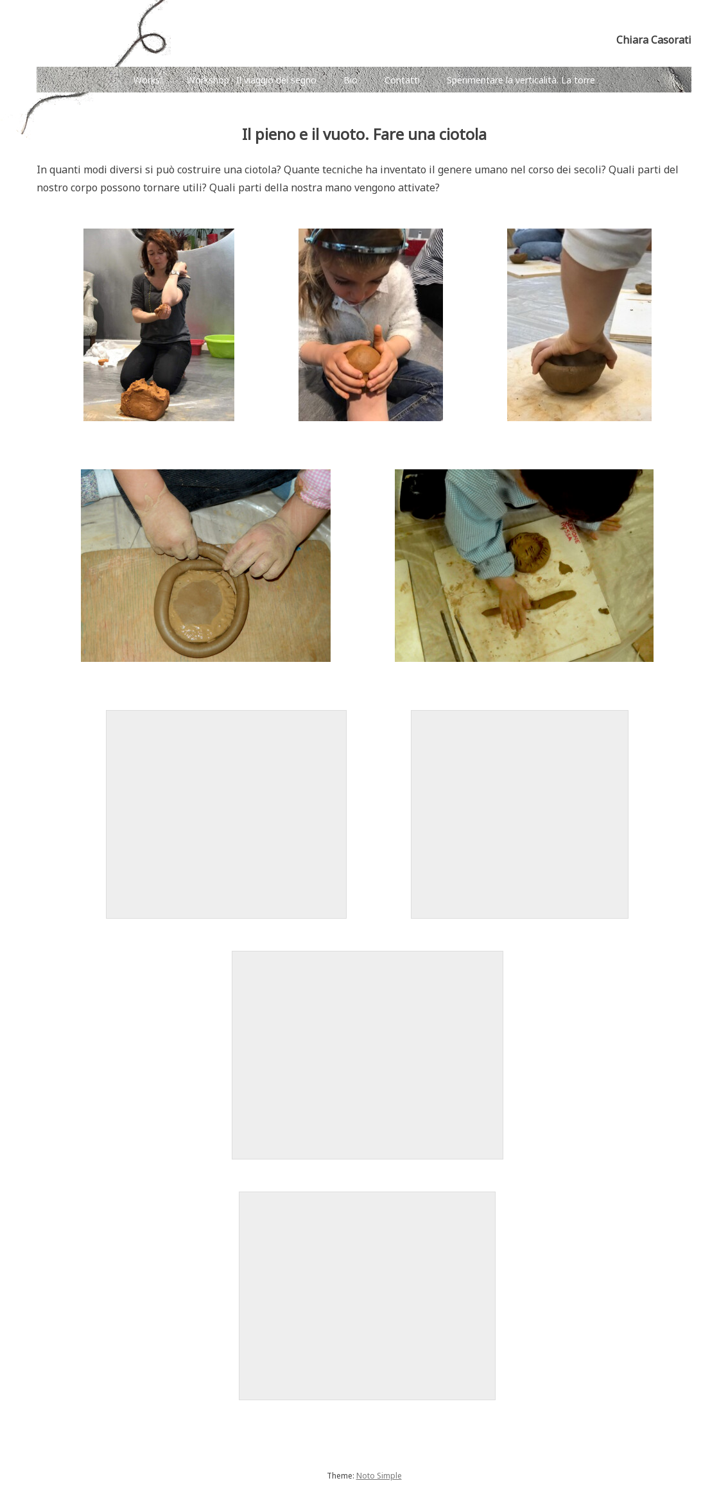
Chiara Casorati (653, 40)
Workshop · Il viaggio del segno (251, 80)
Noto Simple (379, 1475)
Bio (350, 80)
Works (147, 80)
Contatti (402, 80)
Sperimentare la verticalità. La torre (521, 80)
